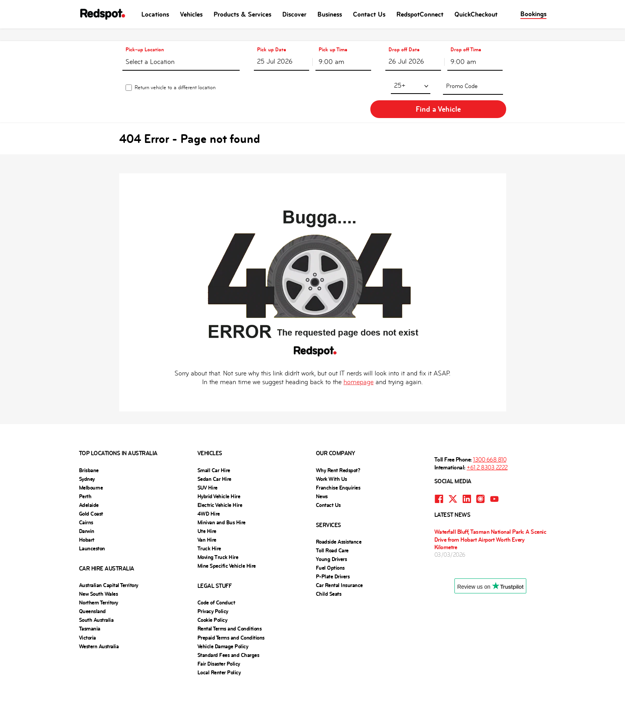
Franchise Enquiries (338, 456)
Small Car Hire (213, 438)
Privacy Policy (212, 579)
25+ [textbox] (324, 74)
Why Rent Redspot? (338, 438)
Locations (155, 14)
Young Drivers (331, 527)
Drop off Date (404, 37)
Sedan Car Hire (214, 447)
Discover (294, 14)
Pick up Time (333, 37)
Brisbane (89, 438)
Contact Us (369, 14)
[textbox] (181, 50)
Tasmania (89, 597)
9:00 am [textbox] (331, 49)
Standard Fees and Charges (228, 623)
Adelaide (89, 473)
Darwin (86, 499)
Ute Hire (206, 499)
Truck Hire (209, 517)
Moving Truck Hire (217, 525)
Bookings (533, 14)
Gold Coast (91, 482)
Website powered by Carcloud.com (312, 688)
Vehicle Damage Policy (222, 615)
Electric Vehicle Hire (219, 473)
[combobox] (181, 48)
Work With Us (331, 447)
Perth (85, 465)
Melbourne (91, 456)
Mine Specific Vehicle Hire (226, 534)
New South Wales (98, 562)
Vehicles (191, 14)
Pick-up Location (144, 37)
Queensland (92, 579)
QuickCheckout (475, 14)
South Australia (96, 588)
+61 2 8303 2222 (487, 435)
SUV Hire (207, 456)
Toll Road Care (332, 519)
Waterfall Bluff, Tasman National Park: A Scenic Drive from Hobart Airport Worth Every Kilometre (490, 507)
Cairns (86, 491)
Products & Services (242, 14)
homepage (358, 350)
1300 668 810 (489, 427)
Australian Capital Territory (108, 553)
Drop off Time (465, 37)
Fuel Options (330, 536)
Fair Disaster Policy (218, 632)
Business (329, 14)
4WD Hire (208, 482)
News (322, 465)
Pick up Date (271, 37)
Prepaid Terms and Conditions (231, 606)
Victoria (87, 606)
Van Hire (206, 508)
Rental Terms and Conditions (229, 597)
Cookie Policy (212, 588)
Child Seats (329, 562)
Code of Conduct (216, 571)
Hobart (86, 508)
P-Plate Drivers (333, 545)
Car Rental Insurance (339, 553)
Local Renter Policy (219, 641)
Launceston (92, 517)
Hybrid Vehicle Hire (218, 465)
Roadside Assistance (339, 510)
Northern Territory (98, 571)
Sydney (87, 447)
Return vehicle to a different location (174, 76)
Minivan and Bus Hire (221, 491)
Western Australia (99, 615)
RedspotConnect (419, 14)
